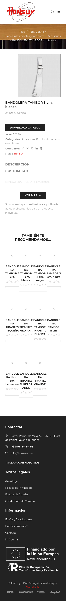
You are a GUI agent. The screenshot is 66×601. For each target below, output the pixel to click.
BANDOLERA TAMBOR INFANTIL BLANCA (39, 327)
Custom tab (16, 171)
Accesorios (54, 36)
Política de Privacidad (18, 487)
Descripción (17, 164)
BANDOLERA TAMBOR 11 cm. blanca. (26, 273)
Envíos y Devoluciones (19, 519)
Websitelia (32, 587)
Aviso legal (11, 481)
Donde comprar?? (16, 526)
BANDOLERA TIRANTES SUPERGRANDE (26, 380)
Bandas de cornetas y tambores (24, 36)
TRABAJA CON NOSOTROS (22, 462)
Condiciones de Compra (20, 501)
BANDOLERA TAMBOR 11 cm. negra (39, 273)
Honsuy (18, 153)
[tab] (17, 164)
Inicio (22, 31)
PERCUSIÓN (36, 31)
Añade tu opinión (15, 112)
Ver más (31, 195)
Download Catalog (25, 127)
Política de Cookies (17, 494)
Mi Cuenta (11, 539)
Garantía (10, 532)
